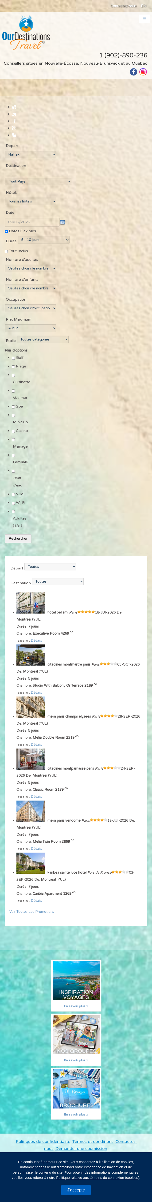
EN (143, 6)
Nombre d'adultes (22, 262)
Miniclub (20, 424)
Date (10, 215)
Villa (19, 496)
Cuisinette (21, 384)
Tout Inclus (18, 253)
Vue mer (20, 400)
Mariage (20, 449)
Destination (16, 165)
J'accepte (76, 1190)
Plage (21, 369)
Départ (12, 145)
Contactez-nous (123, 6)
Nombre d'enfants (22, 282)
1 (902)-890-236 (123, 55)
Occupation (16, 302)
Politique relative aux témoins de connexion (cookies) (97, 1178)
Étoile (11, 343)
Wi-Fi (20, 505)
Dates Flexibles (22, 233)
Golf (19, 360)
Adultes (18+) (20, 525)
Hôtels (12, 195)
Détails (36, 643)
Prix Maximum (18, 322)
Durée (11, 244)
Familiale (20, 464)
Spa (19, 409)
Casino (22, 433)
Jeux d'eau (17, 484)
